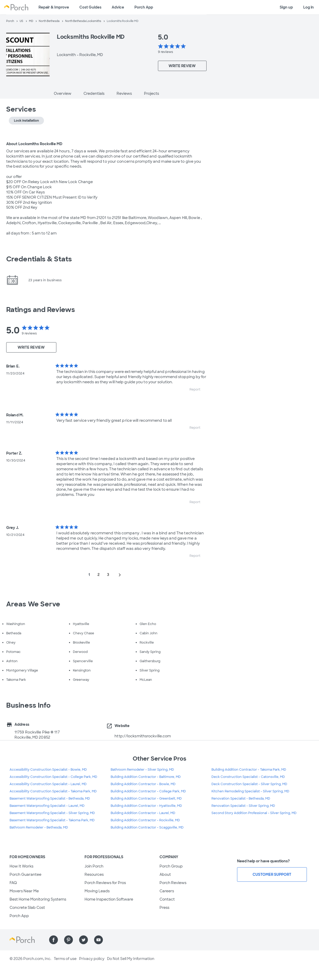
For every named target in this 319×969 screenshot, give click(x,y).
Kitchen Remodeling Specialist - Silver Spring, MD (250, 791)
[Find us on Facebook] (53, 939)
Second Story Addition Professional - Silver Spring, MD (254, 813)
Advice (118, 7)
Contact (167, 899)
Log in (308, 7)
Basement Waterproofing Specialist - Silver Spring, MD (52, 813)
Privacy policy (91, 958)
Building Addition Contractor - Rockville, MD (145, 820)
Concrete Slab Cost (27, 907)
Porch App (143, 7)
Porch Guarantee (25, 874)
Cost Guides (90, 7)
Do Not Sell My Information (130, 958)
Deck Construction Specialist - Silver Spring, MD (249, 784)
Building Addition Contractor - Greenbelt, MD (146, 798)
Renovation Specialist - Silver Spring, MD (243, 806)
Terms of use (65, 958)
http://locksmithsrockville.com (143, 736)
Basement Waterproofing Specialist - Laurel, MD (47, 806)
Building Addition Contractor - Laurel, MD (143, 813)
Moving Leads (97, 891)
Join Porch (94, 866)
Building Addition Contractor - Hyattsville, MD (146, 806)
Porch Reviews (173, 882)
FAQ (13, 882)
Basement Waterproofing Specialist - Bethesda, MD (50, 798)
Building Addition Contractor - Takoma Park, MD (248, 770)
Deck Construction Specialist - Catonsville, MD (248, 777)
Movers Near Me (24, 891)
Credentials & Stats (39, 259)
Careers (167, 891)
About (165, 874)
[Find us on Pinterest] (68, 939)
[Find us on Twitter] (83, 939)
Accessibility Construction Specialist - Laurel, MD (48, 784)
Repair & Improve (54, 7)
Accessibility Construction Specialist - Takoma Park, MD (53, 791)
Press (164, 907)
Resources (94, 874)
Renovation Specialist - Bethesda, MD (240, 798)
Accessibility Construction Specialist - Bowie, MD (48, 770)
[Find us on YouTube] (98, 939)
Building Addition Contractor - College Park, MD (148, 791)
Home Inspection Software (109, 899)
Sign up (286, 7)
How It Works (21, 866)
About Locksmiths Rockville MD (34, 144)
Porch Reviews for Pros (105, 882)
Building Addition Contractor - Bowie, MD (143, 784)
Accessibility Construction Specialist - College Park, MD (53, 777)
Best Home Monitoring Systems (38, 899)
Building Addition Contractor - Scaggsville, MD (147, 827)
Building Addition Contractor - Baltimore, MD (146, 777)
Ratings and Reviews (40, 309)
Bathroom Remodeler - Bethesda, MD (39, 827)
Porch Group (171, 866)
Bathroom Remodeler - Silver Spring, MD (142, 770)
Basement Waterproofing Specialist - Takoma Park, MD (52, 820)
